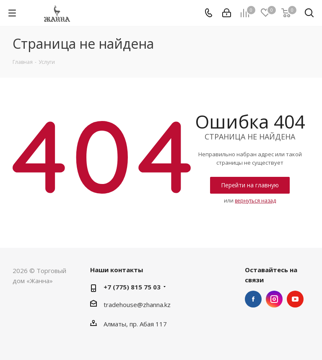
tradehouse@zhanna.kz (137, 304)
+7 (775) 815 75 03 (132, 287)
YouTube (295, 299)
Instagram (274, 299)
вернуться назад (255, 200)
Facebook (253, 299)
